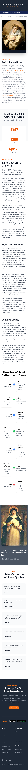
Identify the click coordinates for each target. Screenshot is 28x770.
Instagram (4, 735)
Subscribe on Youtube (20, 735)
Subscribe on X (18, 732)
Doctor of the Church (19, 70)
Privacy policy (18, 752)
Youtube (4, 738)
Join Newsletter (19, 738)
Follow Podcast (19, 741)
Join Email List (14, 707)
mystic (8, 70)
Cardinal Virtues (6, 746)
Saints (9, 16)
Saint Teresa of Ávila (7, 95)
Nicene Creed (5, 752)
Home (1, 16)
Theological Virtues (6, 749)
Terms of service (19, 749)
